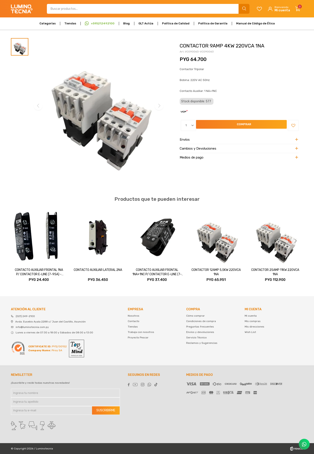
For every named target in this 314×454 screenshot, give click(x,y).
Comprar (207, 125)
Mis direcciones (254, 326)
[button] (295, 240)
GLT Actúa (145, 23)
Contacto (133, 321)
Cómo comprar (195, 315)
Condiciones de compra (201, 321)
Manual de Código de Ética (255, 23)
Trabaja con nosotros (141, 332)
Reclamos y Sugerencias (201, 342)
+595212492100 (102, 23)
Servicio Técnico (196, 337)
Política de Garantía (212, 23)
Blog (126, 23)
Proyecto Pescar (138, 337)
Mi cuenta (251, 315)
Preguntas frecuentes (200, 326)
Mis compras (253, 321)
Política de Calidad (175, 23)
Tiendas (70, 23)
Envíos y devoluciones (200, 332)
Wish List (250, 332)
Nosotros (133, 315)
